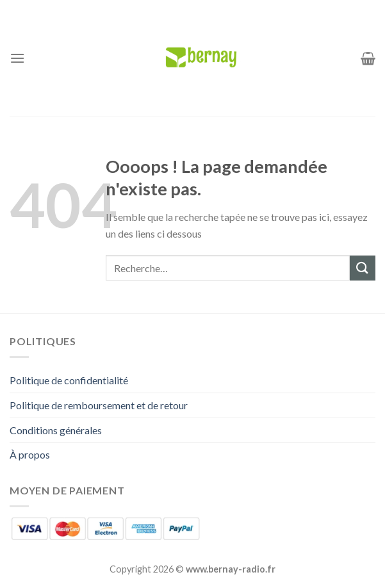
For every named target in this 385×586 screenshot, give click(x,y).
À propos (30, 454)
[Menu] (17, 58)
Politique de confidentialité (69, 380)
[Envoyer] (362, 268)
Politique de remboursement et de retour (99, 405)
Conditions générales (56, 430)
